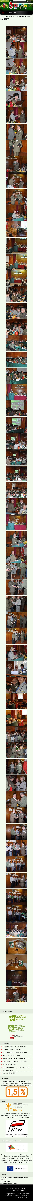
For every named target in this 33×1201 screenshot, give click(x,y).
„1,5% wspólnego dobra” (10, 1073)
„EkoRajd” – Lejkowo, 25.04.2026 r (12, 1049)
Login (27, 1197)
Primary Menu (11, 13)
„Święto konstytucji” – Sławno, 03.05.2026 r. (15, 1047)
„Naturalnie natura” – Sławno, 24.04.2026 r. (15, 1052)
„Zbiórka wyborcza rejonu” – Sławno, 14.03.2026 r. (17, 1058)
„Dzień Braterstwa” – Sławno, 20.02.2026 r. (15, 1061)
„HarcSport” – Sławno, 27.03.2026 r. (13, 1055)
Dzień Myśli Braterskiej (9, 1064)
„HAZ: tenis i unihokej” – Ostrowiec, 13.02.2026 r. (16, 1067)
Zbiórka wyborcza (8, 1070)
